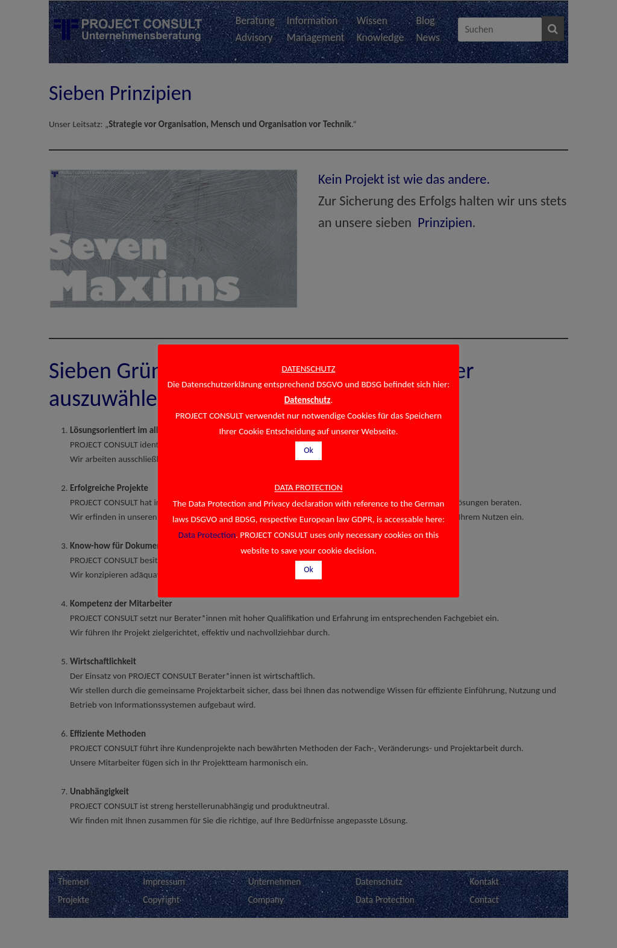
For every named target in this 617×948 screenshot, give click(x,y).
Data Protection (207, 534)
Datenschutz (307, 399)
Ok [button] (308, 450)
